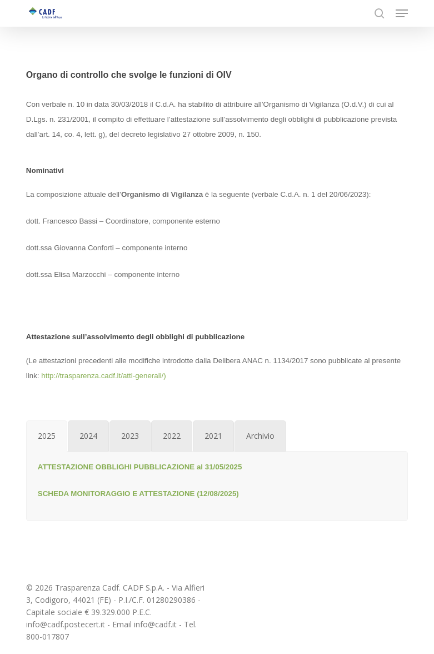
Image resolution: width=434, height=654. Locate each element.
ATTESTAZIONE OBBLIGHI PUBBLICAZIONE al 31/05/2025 (140, 467)
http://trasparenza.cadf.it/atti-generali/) (103, 375)
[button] (402, 13)
